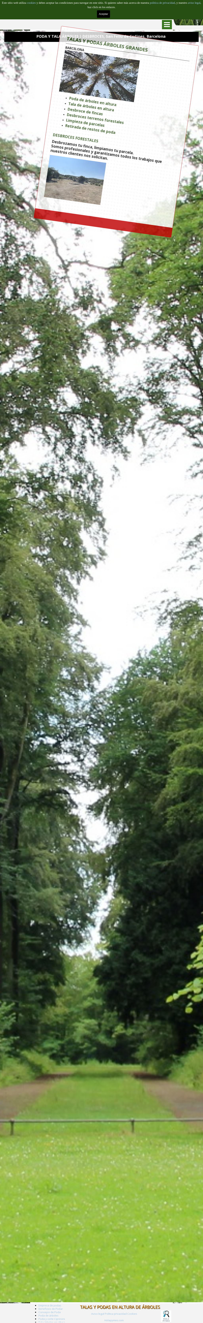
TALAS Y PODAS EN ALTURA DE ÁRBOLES (120, 1307)
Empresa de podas (49, 1305)
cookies (31, 2)
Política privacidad (116, 1313)
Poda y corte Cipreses (51, 1319)
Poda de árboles (48, 1315)
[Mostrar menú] (167, 24)
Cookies (132, 1313)
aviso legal (194, 2)
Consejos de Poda (49, 1312)
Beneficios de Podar (50, 1309)
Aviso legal (97, 1313)
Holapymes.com (114, 1320)
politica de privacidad (162, 2)
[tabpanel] (114, 1320)
